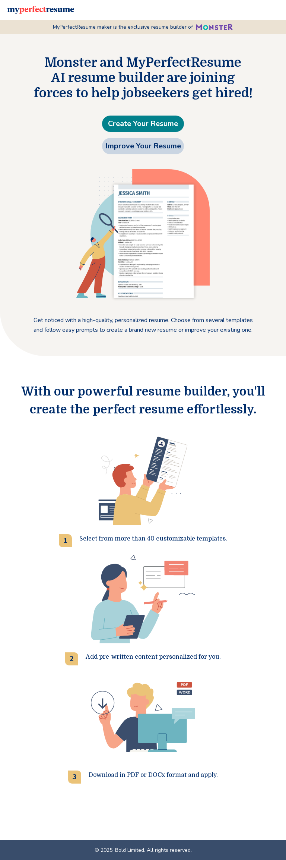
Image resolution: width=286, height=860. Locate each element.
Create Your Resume (143, 124)
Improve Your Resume (143, 146)
